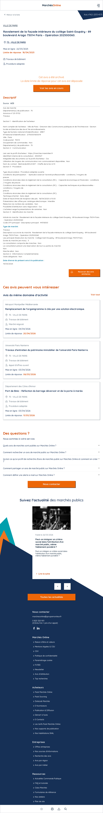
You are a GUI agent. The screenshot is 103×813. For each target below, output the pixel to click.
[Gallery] (51, 542)
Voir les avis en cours (51, 88)
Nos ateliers (38, 797)
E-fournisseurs (39, 706)
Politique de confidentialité (44, 656)
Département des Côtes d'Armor (20, 386)
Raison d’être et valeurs (43, 642)
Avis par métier (40, 765)
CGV (35, 651)
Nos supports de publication (45, 729)
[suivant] (67, 586)
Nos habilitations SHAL (43, 733)
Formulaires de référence (44, 792)
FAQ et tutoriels (40, 783)
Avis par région (40, 760)
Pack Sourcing (39, 697)
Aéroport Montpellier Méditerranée (21, 304)
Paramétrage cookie (42, 660)
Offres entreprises (41, 747)
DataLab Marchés (41, 701)
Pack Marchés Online (42, 692)
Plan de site (38, 801)
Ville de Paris (10, 25)
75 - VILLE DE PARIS (16, 42)
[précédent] (57, 586)
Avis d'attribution (40, 674)
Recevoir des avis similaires (86, 273)
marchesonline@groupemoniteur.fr (46, 617)
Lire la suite (42, 573)
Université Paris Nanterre (17, 345)
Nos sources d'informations (45, 751)
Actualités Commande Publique (46, 778)
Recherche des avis (41, 756)
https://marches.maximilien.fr (40, 153)
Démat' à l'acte (40, 715)
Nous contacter (51, 484)
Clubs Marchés (39, 788)
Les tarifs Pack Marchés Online (46, 724)
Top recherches (40, 679)
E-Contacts (38, 719)
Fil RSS (36, 665)
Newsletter (38, 669)
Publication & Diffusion (43, 710)
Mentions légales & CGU (43, 646)
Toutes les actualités (51, 597)
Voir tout (95, 294)
